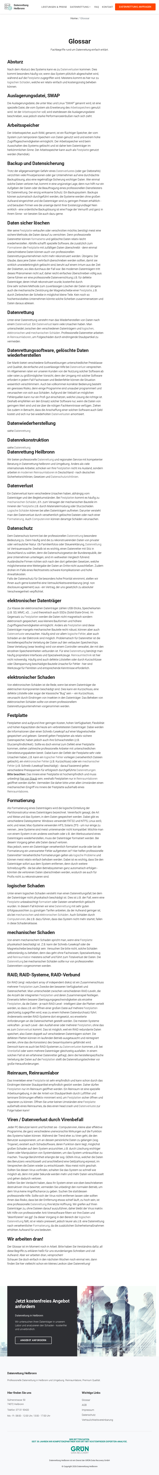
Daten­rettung (20, 312)
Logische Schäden (18, 510)
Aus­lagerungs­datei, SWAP (33, 95)
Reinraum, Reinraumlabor (33, 1072)
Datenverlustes (65, 170)
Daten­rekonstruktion (28, 439)
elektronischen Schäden (53, 914)
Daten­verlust (20, 485)
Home (74, 18)
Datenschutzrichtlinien (64, 476)
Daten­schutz (20, 528)
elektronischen (16, 332)
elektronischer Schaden (31, 677)
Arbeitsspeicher (31, 111)
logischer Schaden (26, 885)
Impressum (88, 1409)
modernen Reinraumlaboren (38, 472)
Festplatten (63, 467)
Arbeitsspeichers (80, 107)
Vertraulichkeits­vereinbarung (97, 1419)
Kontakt (107, 7)
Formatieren (14, 247)
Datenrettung (79, 7)
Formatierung (15, 518)
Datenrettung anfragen (135, 7)
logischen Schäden (18, 82)
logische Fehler (77, 633)
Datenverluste (15, 633)
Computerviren (41, 518)
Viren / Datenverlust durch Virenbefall (45, 1119)
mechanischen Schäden (45, 332)
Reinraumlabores (17, 791)
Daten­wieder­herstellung (31, 423)
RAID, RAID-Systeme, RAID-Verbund (43, 974)
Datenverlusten (70, 69)
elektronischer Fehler (36, 761)
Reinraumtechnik (81, 654)
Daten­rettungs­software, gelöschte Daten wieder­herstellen (48, 352)
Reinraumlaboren (20, 336)
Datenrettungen (86, 769)
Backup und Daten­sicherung (35, 163)
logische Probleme (84, 854)
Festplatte (33, 78)
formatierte (38, 238)
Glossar (86, 1399)
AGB (84, 1404)
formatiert (45, 901)
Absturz (15, 62)
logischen (88, 328)
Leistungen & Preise (54, 7)
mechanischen (25, 914)
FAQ (96, 7)
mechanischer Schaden (31, 932)
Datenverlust (23, 324)
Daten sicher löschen (28, 222)
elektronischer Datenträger (34, 600)
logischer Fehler (53, 756)
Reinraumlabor (22, 956)
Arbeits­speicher (23, 125)
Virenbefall (13, 1050)
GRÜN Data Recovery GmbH (97, 1460)
